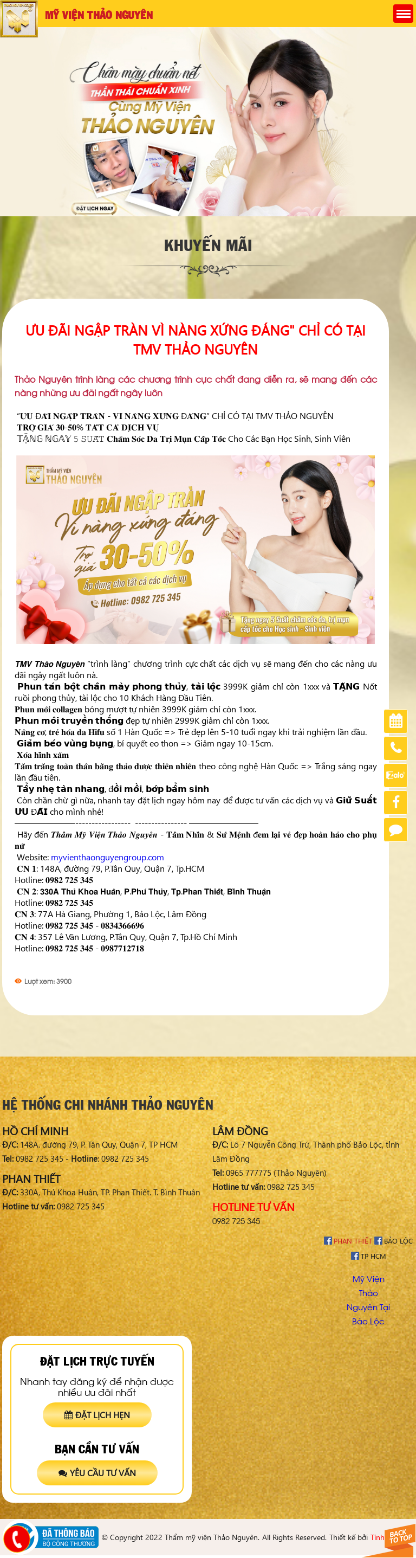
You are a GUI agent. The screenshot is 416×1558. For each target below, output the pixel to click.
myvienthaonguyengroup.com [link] (107, 856)
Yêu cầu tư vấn (97, 1472)
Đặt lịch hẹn (97, 1414)
